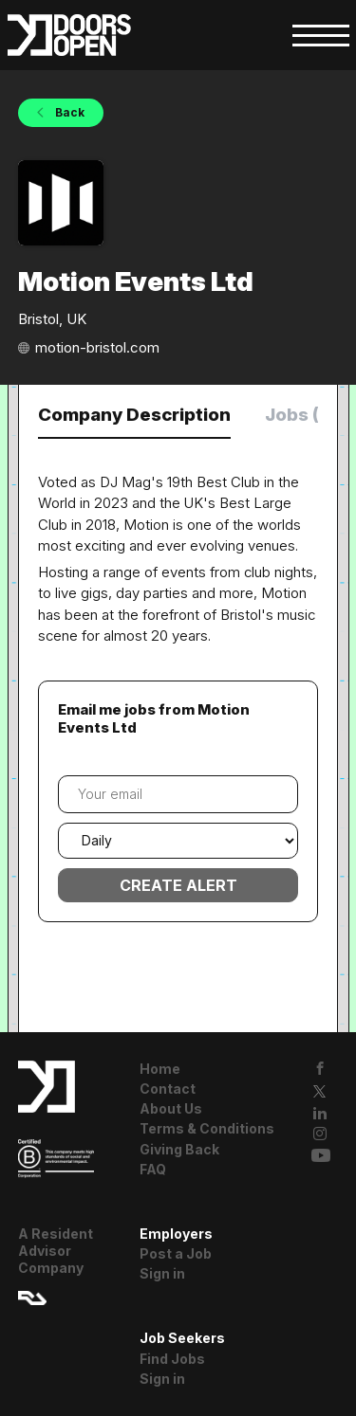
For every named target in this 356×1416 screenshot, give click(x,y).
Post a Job (176, 1253)
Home (160, 1069)
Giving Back (179, 1149)
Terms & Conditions (207, 1128)
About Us (171, 1108)
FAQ (153, 1169)
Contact (168, 1088)
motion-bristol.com (97, 347)
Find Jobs (172, 1359)
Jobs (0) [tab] (301, 415)
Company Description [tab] (134, 415)
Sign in (162, 1273)
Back (68, 112)
